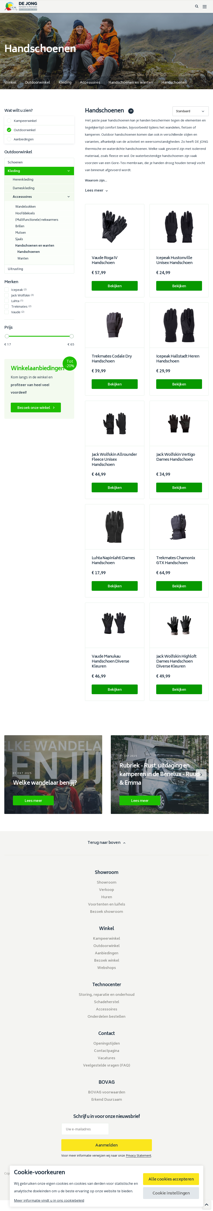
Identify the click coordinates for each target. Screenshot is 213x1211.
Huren (106, 897)
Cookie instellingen (171, 1193)
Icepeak (18, 289)
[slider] (7, 336)
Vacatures (106, 1058)
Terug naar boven (104, 843)
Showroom (106, 883)
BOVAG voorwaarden (106, 1093)
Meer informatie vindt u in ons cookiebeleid (49, 1200)
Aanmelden (106, 1145)
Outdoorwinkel (25, 130)
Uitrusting (15, 269)
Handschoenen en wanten (34, 246)
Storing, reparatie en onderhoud (106, 995)
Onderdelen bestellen (106, 1017)
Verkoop (106, 890)
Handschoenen (28, 252)
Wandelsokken (25, 207)
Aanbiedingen (24, 139)
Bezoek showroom (106, 912)
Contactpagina (106, 1051)
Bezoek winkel (106, 961)
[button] (201, 774)
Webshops (106, 968)
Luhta (17, 301)
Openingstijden (106, 1044)
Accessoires (22, 197)
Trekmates (21, 306)
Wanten (22, 258)
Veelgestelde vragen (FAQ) (106, 1066)
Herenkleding (23, 180)
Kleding (14, 171)
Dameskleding (23, 188)
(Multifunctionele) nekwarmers (36, 220)
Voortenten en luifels (106, 905)
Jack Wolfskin (22, 295)
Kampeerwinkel (25, 120)
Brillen (19, 226)
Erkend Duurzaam (106, 1100)
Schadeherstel (106, 1002)
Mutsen (20, 233)
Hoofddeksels (25, 213)
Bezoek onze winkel (33, 408)
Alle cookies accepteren (171, 1179)
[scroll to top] (206, 1204)
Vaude (17, 312)
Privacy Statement (138, 1155)
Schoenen (15, 162)
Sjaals (19, 239)
